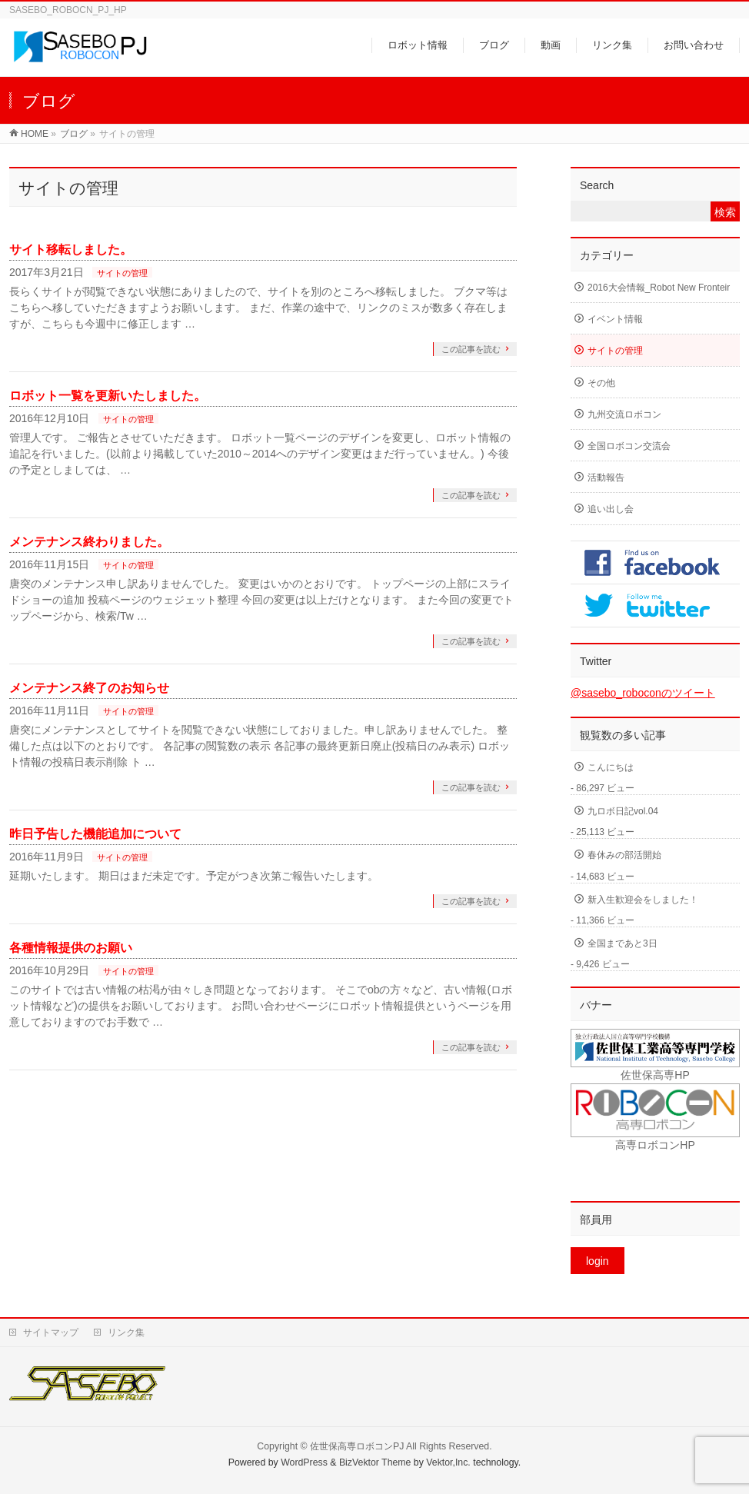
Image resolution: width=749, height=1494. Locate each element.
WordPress (304, 1462)
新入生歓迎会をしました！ (643, 899)
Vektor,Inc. (448, 1462)
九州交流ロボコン (624, 414)
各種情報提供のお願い (70, 947)
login (597, 1261)
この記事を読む (471, 349)
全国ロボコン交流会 (629, 446)
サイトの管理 (122, 273)
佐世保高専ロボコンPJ (357, 1446)
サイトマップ (50, 1332)
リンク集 (126, 1332)
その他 (601, 383)
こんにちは (611, 767)
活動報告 (606, 477)
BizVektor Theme (375, 1462)
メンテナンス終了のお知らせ (89, 687)
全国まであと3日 (622, 943)
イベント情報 (615, 319)
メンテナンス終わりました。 (89, 541)
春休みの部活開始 (624, 855)
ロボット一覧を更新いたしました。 (107, 395)
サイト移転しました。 (70, 249)
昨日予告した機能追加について (95, 833)
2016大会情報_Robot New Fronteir (659, 287)
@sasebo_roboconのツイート (643, 693)
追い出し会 (611, 509)
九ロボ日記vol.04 (623, 811)
